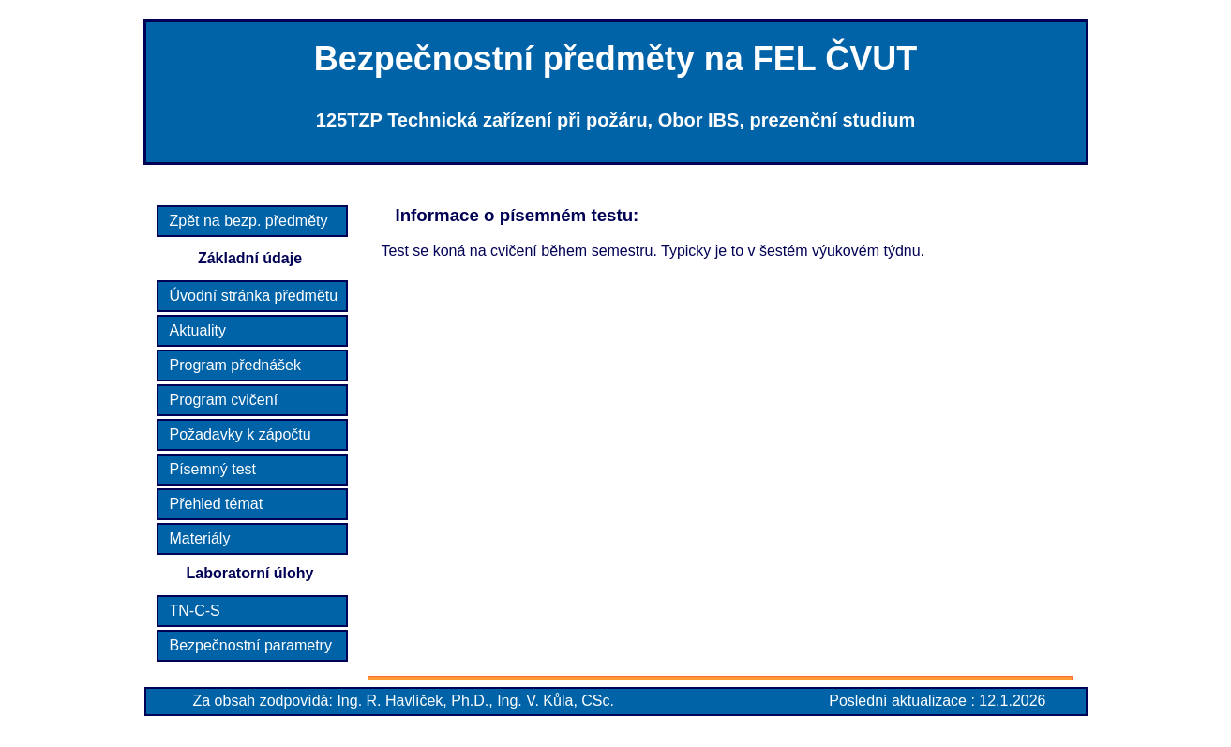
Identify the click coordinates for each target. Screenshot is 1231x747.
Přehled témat (216, 504)
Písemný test (213, 469)
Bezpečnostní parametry (251, 645)
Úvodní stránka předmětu (254, 296)
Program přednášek (236, 365)
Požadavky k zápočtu (240, 434)
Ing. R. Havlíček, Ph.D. (412, 701)
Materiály (200, 538)
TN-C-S (195, 611)
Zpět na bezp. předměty (249, 221)
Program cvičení (224, 400)
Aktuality (198, 330)
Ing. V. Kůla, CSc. (555, 701)
